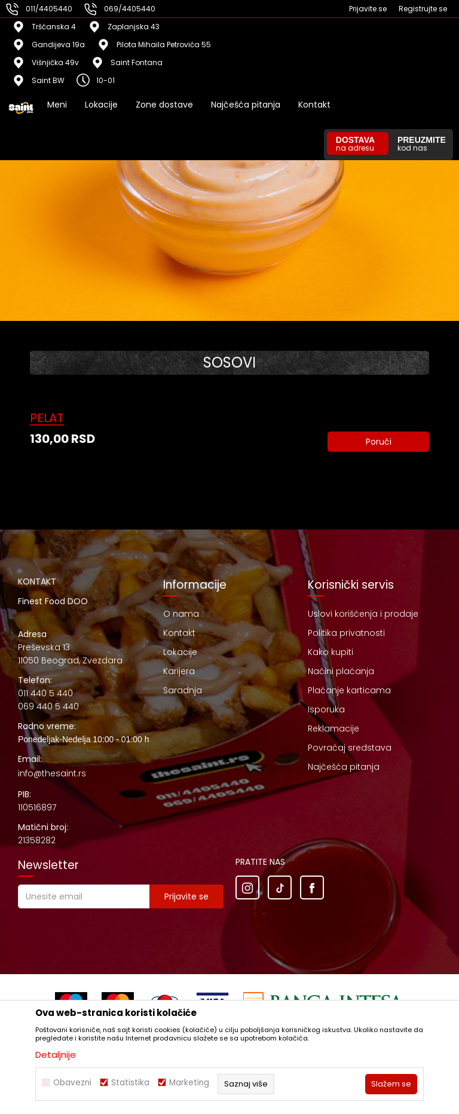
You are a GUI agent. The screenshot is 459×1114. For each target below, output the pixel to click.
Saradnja (182, 690)
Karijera (179, 671)
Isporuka (326, 709)
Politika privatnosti (346, 633)
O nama (181, 614)
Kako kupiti (330, 652)
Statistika (130, 1082)
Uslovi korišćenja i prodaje (363, 614)
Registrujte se (423, 9)
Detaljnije (55, 1054)
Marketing (189, 1082)
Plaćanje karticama (349, 690)
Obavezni (72, 1082)
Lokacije (180, 652)
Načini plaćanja (341, 671)
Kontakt (179, 633)
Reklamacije (333, 728)
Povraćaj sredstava (349, 748)
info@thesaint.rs (52, 773)
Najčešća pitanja (344, 767)
